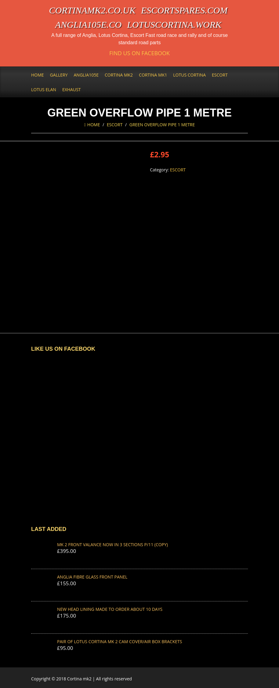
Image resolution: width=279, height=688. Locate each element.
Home (37, 75)
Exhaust (71, 89)
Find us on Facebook (139, 53)
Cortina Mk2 (119, 75)
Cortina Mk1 (153, 75)
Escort (220, 75)
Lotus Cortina (189, 75)
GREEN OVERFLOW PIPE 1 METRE (162, 124)
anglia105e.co (88, 25)
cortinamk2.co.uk (92, 10)
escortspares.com (184, 10)
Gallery (59, 75)
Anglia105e (86, 75)
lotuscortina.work (174, 25)
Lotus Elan (43, 89)
